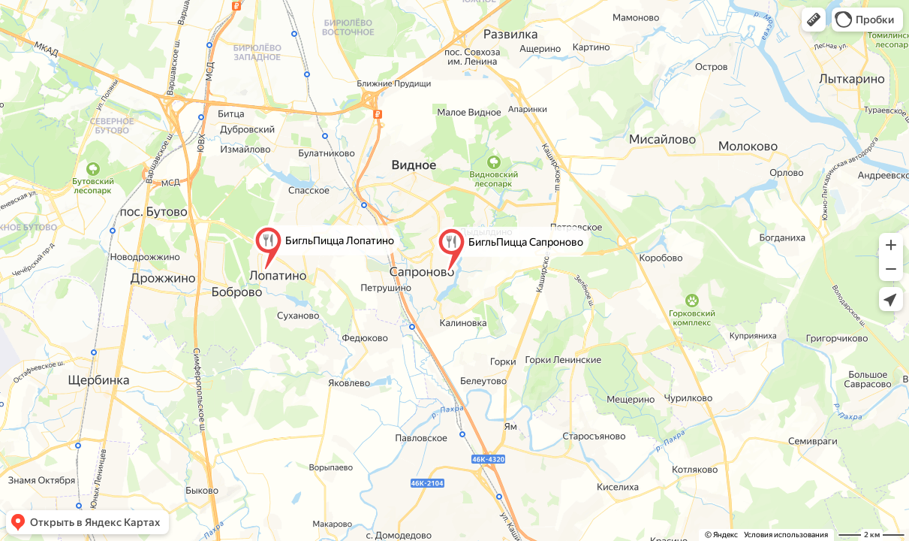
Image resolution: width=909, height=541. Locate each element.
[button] (814, 20)
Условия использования (786, 534)
